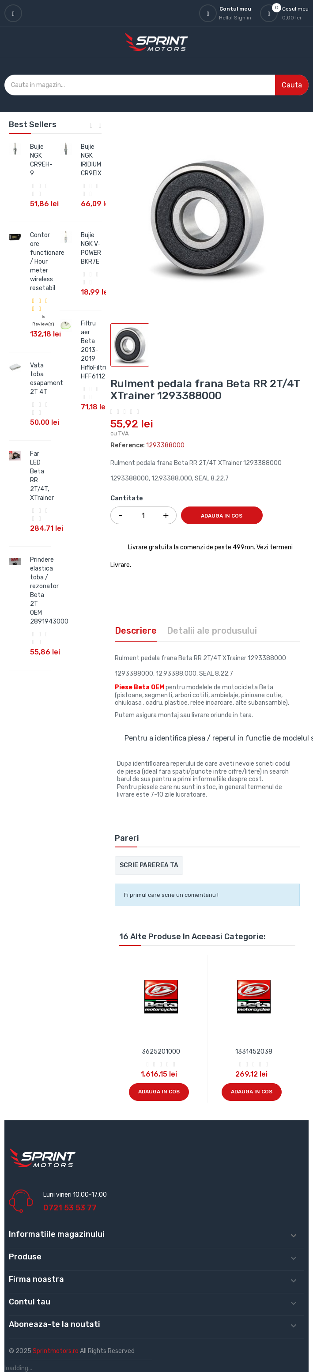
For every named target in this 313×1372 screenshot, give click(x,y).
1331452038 (253, 1051)
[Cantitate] (143, 515)
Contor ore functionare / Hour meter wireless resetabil (47, 261)
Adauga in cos (221, 516)
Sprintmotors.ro (56, 1351)
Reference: (127, 445)
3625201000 (161, 1051)
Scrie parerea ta (149, 865)
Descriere (136, 630)
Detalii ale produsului (212, 630)
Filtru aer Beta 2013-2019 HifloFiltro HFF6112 (94, 350)
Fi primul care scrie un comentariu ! (171, 895)
